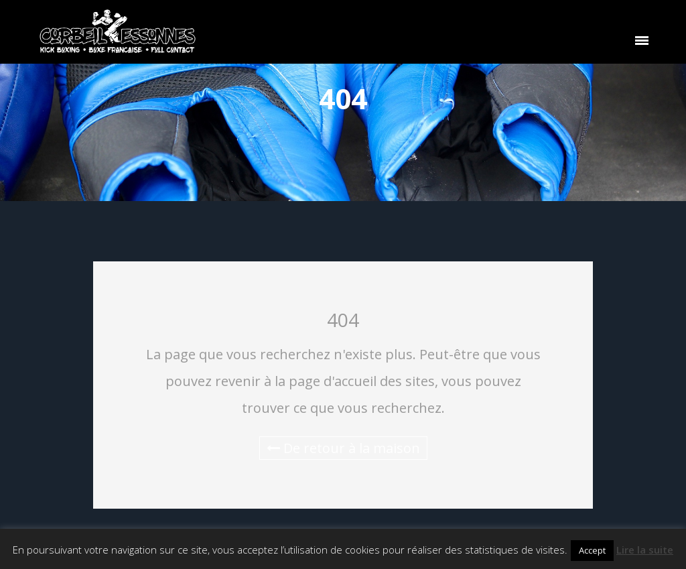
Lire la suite (644, 549)
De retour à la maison (343, 448)
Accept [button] (592, 550)
